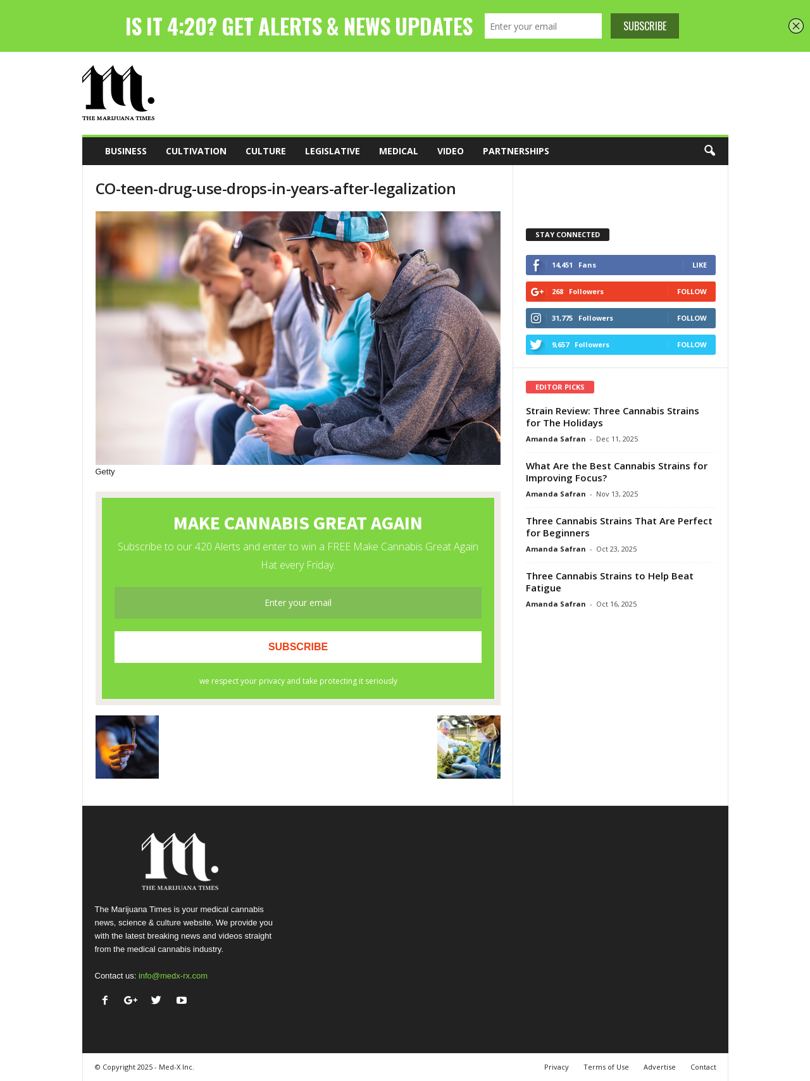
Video (450, 151)
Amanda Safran (556, 438)
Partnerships (516, 151)
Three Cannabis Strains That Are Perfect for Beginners (619, 526)
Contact (703, 1067)
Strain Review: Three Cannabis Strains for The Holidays (612, 416)
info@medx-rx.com (173, 975)
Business (126, 151)
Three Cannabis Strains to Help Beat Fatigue (610, 581)
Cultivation (196, 151)
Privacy (556, 1067)
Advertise (660, 1067)
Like (699, 264)
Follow (692, 291)
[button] (709, 151)
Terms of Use (606, 1067)
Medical (398, 151)
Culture (266, 151)
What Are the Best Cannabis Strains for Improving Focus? (616, 471)
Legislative (332, 151)
